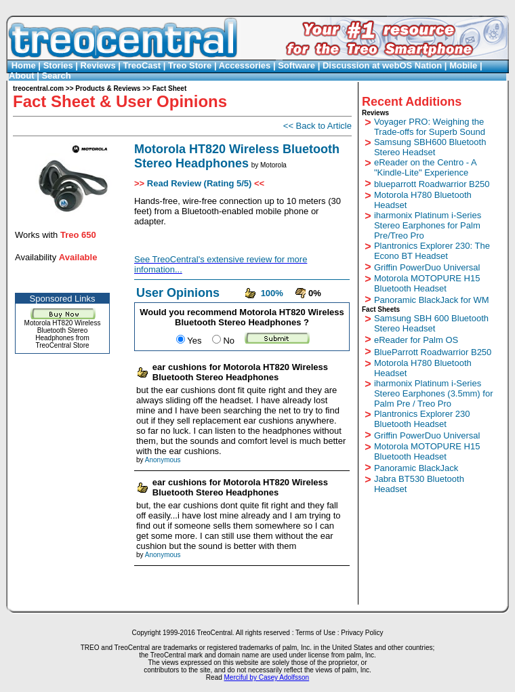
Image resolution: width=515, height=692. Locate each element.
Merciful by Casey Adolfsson (267, 677)
